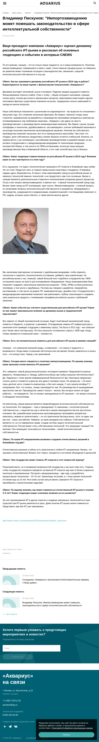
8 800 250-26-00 (10, 715)
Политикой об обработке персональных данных (72, 728)
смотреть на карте (10, 694)
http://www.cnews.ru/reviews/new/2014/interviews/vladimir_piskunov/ (34, 521)
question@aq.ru (10, 705)
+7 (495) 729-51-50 (12, 701)
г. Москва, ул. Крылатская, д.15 (18, 690)
